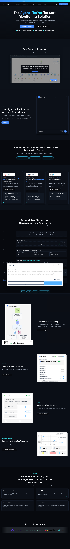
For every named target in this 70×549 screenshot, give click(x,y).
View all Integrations (35, 536)
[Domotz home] (6, 4)
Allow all (53, 283)
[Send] (65, 131)
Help (45, 4)
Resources (39, 4)
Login (56, 4)
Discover (23, 291)
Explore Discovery (42, 330)
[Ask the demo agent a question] (48, 131)
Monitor (29, 291)
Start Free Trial (63, 4)
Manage (35, 291)
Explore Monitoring (7, 374)
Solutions (18, 4)
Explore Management (42, 413)
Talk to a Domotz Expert (42, 26)
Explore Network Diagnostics (9, 449)
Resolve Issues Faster (22, 157)
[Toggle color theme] (52, 4)
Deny (17, 283)
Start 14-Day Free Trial (27, 26)
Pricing (32, 4)
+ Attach (61, 131)
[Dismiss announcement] (69, 1)
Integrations (25, 4)
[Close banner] (61, 265)
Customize (35, 283)
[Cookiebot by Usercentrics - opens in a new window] (53, 265)
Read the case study (9, 189)
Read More (5, 122)
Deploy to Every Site (35, 157)
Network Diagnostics (44, 291)
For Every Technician (47, 157)
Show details (57, 279)
